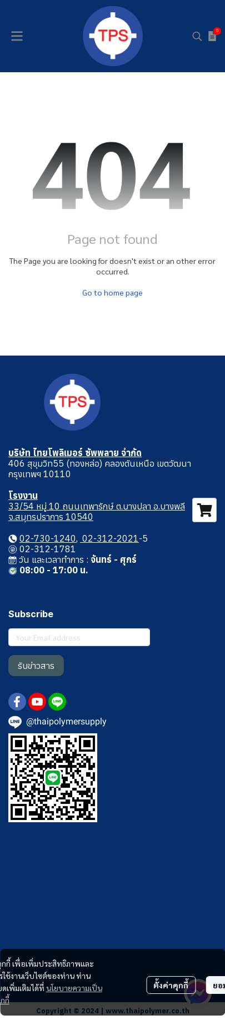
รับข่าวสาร (36, 665)
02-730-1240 (47, 538)
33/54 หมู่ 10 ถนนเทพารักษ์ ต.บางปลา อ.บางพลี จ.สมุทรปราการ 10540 (96, 511)
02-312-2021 (109, 538)
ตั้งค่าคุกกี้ (170, 985)
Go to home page (112, 292)
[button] (197, 36)
